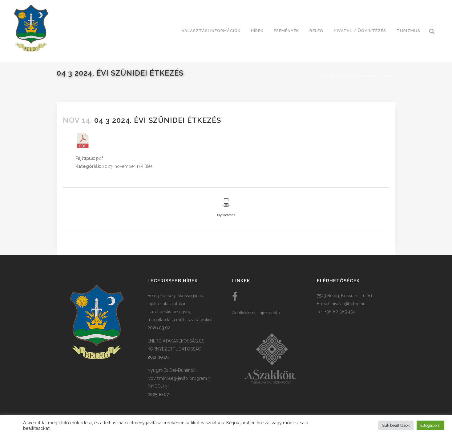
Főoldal (327, 75)
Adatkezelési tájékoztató (256, 312)
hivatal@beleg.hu (348, 303)
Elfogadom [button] (430, 425)
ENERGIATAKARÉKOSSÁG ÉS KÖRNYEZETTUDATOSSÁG (175, 344)
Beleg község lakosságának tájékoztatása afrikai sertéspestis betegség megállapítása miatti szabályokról (180, 307)
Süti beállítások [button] (396, 425)
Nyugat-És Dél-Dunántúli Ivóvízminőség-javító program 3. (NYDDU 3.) (179, 378)
